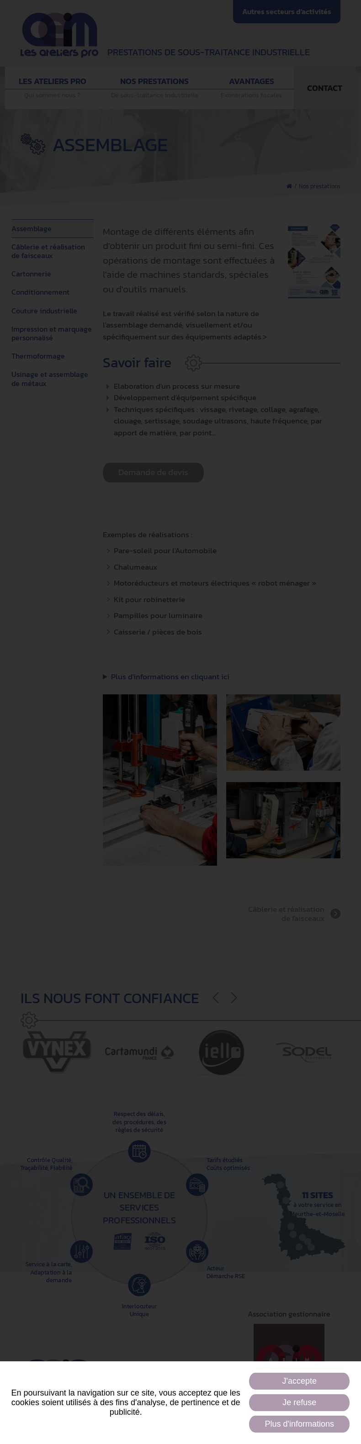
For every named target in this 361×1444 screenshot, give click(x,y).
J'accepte (299, 1381)
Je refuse (299, 1402)
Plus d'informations (299, 1423)
